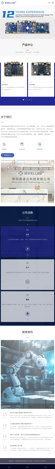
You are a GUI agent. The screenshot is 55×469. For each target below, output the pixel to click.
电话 (27, 466)
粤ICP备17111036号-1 (40, 463)
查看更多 (7, 156)
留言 (46, 466)
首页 (9, 466)
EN (49, 2)
